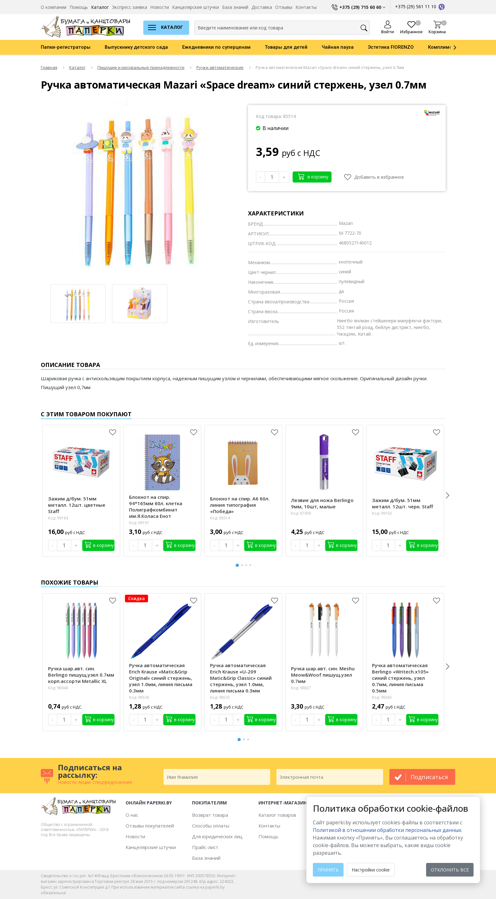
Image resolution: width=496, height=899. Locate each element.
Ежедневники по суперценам (216, 47)
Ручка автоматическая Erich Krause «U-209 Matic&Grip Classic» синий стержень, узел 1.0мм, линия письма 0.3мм (241, 678)
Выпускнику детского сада (136, 47)
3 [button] (247, 565)
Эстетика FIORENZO (391, 47)
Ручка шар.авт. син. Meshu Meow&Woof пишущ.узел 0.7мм (323, 674)
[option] (73, 47)
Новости (159, 7)
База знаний (235, 7)
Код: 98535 (220, 697)
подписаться (429, 777)
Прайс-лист (205, 847)
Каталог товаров (277, 815)
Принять (328, 870)
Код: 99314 (220, 518)
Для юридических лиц (217, 836)
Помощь (79, 7)
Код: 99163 (382, 513)
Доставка (261, 7)
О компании (53, 7)
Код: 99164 (58, 518)
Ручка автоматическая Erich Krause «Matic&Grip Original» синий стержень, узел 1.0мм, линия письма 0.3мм (160, 678)
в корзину (313, 176)
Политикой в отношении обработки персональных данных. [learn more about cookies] (387, 830)
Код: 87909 (301, 513)
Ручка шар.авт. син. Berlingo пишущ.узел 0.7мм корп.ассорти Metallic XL (81, 674)
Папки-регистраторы (65, 47)
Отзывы (283, 7)
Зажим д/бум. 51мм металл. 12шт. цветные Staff (76, 504)
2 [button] (243, 565)
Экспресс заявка (129, 7)
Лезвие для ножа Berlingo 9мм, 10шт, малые (322, 503)
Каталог (100, 7)
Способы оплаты (210, 825)
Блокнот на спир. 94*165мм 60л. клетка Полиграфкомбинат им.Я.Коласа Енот (155, 506)
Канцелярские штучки (195, 7)
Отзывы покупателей (150, 825)
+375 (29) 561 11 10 (420, 6)
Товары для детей (286, 47)
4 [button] (251, 565)
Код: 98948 (58, 688)
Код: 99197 (139, 522)
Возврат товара (210, 815)
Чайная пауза (338, 47)
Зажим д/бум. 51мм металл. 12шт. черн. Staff (402, 503)
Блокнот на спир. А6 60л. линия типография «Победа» (240, 504)
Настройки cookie (371, 870)
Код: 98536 (139, 697)
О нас (132, 815)
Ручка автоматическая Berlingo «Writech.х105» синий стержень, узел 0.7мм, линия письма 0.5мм (400, 678)
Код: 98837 (301, 688)
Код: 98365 (382, 697)
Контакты (306, 7)
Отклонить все (450, 870)
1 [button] (237, 564)
